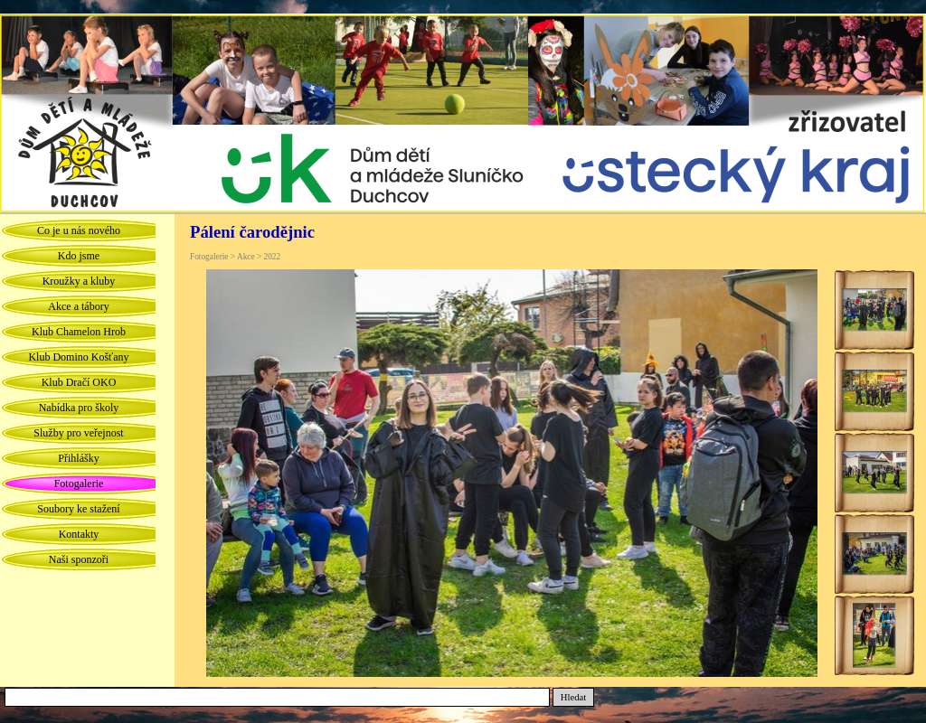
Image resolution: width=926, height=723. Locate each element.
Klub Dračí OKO (79, 382)
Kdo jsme (78, 255)
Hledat (573, 697)
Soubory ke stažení (78, 508)
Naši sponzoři (79, 559)
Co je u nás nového (78, 230)
